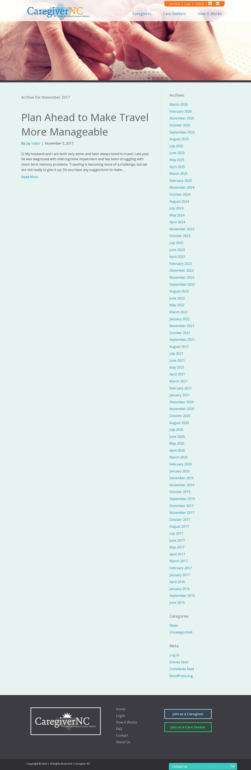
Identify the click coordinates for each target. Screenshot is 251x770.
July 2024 (176, 208)
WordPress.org (181, 676)
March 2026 (178, 104)
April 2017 (177, 554)
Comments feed (181, 669)
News (173, 625)
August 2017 (179, 526)
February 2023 (180, 263)
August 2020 (179, 423)
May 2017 (176, 547)
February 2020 (180, 464)
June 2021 (177, 360)
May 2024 (176, 215)
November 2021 (181, 326)
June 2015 (177, 602)
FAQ (119, 729)
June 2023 (177, 250)
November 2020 (181, 409)
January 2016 (179, 589)
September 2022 (182, 284)
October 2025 (179, 125)
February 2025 (180, 180)
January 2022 (179, 319)
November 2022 (181, 277)
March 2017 (178, 561)
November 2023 (181, 229)
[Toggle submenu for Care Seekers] (188, 13)
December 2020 (181, 402)
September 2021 (182, 339)
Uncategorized (180, 632)
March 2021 (178, 381)
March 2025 (178, 173)
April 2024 (177, 222)
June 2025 (177, 153)
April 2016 (177, 582)
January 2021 (179, 395)
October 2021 (179, 333)
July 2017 (176, 533)
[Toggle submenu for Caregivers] (154, 13)
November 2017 (181, 512)
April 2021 (177, 374)
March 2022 (178, 312)
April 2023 (177, 256)
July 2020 (176, 429)
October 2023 (179, 236)
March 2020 (178, 457)
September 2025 (182, 132)
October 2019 (179, 492)
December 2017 (181, 506)
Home (120, 709)
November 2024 (181, 187)
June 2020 (177, 436)
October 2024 (179, 194)
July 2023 (176, 243)
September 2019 (182, 499)
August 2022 (179, 291)
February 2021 (180, 388)
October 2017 (179, 519)
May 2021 (176, 367)
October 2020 (179, 416)
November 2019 (181, 485)
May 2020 (176, 443)
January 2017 (179, 575)
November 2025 (181, 118)
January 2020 (179, 471)
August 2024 (179, 201)
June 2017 (177, 540)
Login (120, 716)
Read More (29, 177)
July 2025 (176, 146)
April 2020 (177, 450)
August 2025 (179, 139)
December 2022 (181, 270)
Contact (122, 736)
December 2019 (181, 478)
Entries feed (178, 662)
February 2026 (180, 111)
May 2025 (176, 160)
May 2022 (176, 305)
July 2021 (176, 353)
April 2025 (177, 167)
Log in (174, 655)
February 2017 (180, 568)
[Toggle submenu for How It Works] (224, 13)
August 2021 (179, 346)
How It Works (126, 722)
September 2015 (182, 595)
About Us (123, 742)
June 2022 (177, 298)
